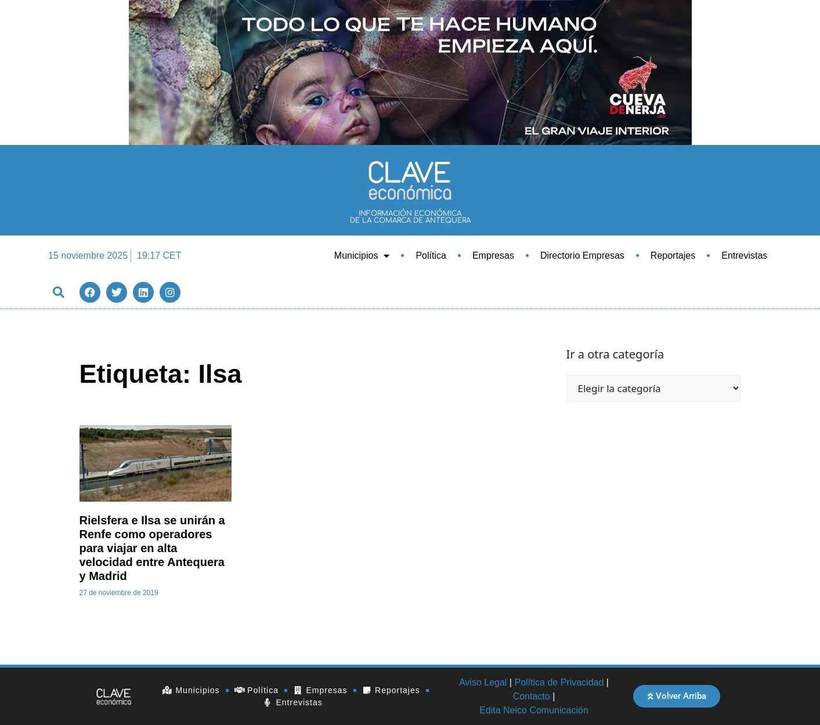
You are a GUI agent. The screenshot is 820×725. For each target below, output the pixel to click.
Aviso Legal (483, 682)
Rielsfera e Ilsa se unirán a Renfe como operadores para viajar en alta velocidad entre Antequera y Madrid (152, 548)
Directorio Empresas (582, 255)
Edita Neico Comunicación (533, 710)
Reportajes (673, 255)
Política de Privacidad (559, 682)
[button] (58, 292)
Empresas (493, 255)
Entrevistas (744, 255)
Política (431, 255)
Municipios (362, 255)
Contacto (531, 696)
